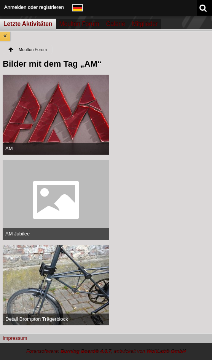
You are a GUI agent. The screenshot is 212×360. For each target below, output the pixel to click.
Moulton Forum (79, 24)
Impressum (15, 338)
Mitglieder (145, 24)
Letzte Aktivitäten (28, 24)
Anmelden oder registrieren (34, 7)
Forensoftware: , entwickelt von (106, 351)
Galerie (115, 24)
